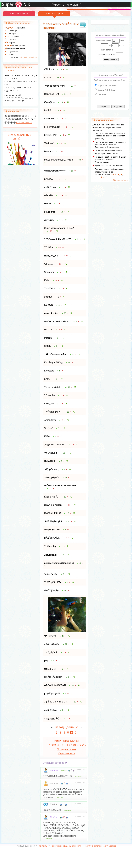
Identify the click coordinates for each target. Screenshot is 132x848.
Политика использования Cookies (100, 845)
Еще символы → (24, 122)
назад (59, 727)
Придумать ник (66, 749)
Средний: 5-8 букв (106, 90)
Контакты (43, 845)
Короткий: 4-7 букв (107, 85)
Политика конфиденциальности (66, 845)
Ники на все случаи (66, 740)
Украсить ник (66, 753)
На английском (76, 745)
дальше (72, 727)
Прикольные (55, 745)
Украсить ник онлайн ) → (68, 4)
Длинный (102, 94)
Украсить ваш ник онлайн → (19, 136)
